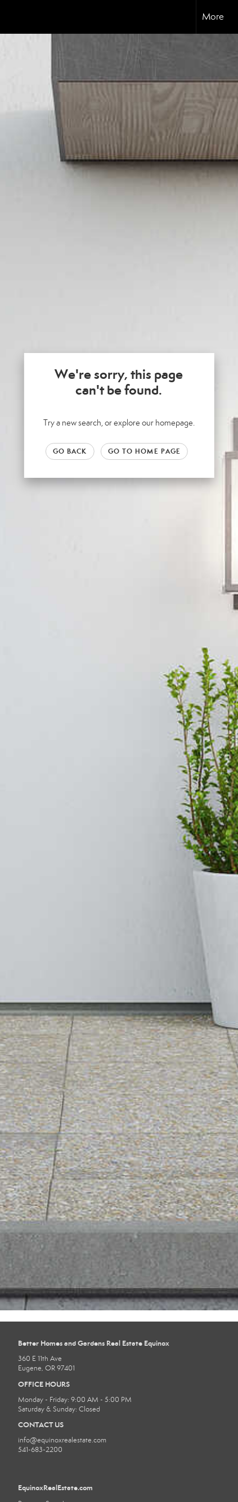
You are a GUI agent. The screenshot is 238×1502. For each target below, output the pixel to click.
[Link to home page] (18, 17)
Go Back (70, 451)
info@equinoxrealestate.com (62, 1440)
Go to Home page (144, 451)
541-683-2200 (40, 1449)
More (213, 16)
